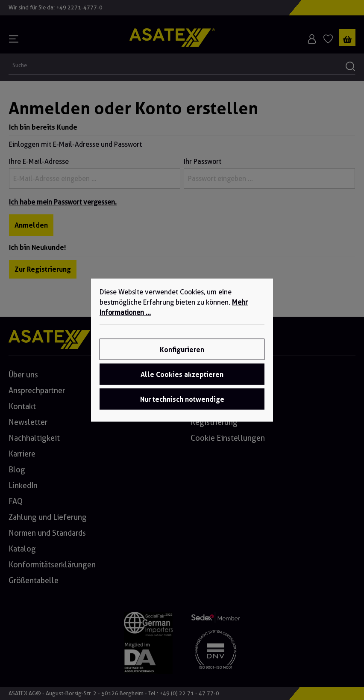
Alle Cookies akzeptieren (182, 374)
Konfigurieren (182, 349)
